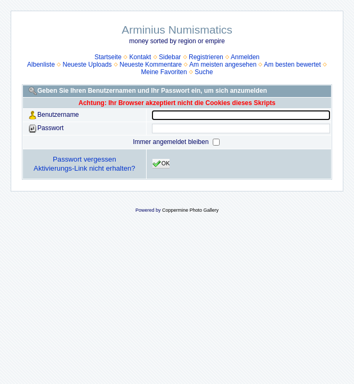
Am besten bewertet (292, 64)
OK (161, 163)
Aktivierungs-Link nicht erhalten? (84, 168)
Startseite (108, 57)
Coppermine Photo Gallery (190, 210)
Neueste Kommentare (150, 64)
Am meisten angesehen (222, 64)
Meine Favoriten (164, 72)
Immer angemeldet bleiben (171, 142)
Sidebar (170, 57)
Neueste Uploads (87, 64)
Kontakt (140, 57)
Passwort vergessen (84, 159)
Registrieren (206, 57)
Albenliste (41, 64)
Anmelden (245, 57)
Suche (204, 72)
